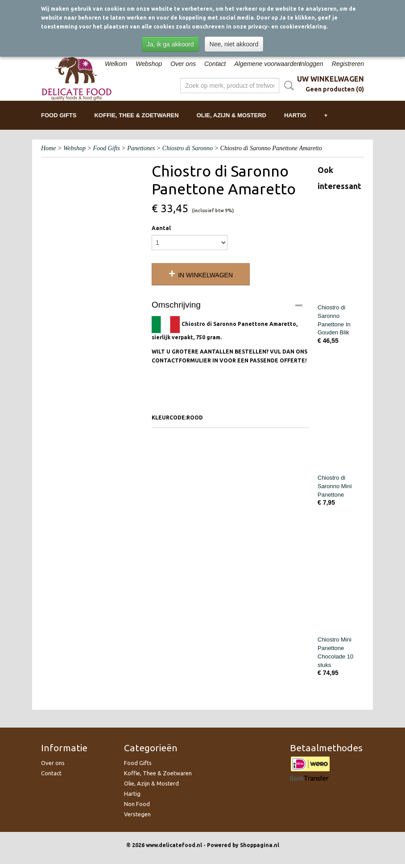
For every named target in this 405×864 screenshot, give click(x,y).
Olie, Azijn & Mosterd (231, 115)
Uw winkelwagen (330, 79)
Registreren (348, 63)
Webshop (149, 63)
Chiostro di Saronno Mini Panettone (335, 486)
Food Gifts (58, 115)
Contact (215, 63)
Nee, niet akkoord (234, 44)
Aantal (161, 228)
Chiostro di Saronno (187, 148)
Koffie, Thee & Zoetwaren (136, 115)
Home (48, 148)
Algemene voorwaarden (267, 63)
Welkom (116, 63)
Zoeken (287, 85)
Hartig (295, 115)
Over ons (183, 63)
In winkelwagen (205, 275)
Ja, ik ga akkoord (170, 44)
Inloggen (311, 63)
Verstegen (137, 814)
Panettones (141, 148)
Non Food (137, 804)
